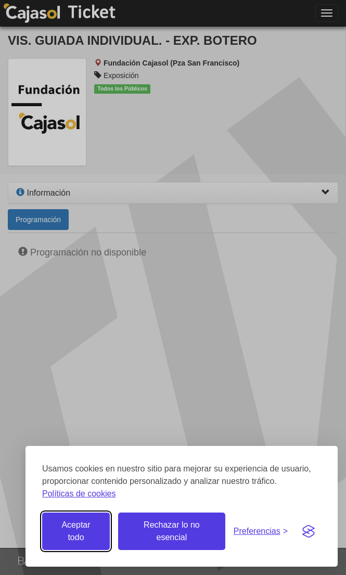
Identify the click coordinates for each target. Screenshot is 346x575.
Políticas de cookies (79, 493)
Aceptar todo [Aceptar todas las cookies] (75, 531)
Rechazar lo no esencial (172, 531)
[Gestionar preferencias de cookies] (261, 531)
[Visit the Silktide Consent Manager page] (308, 531)
